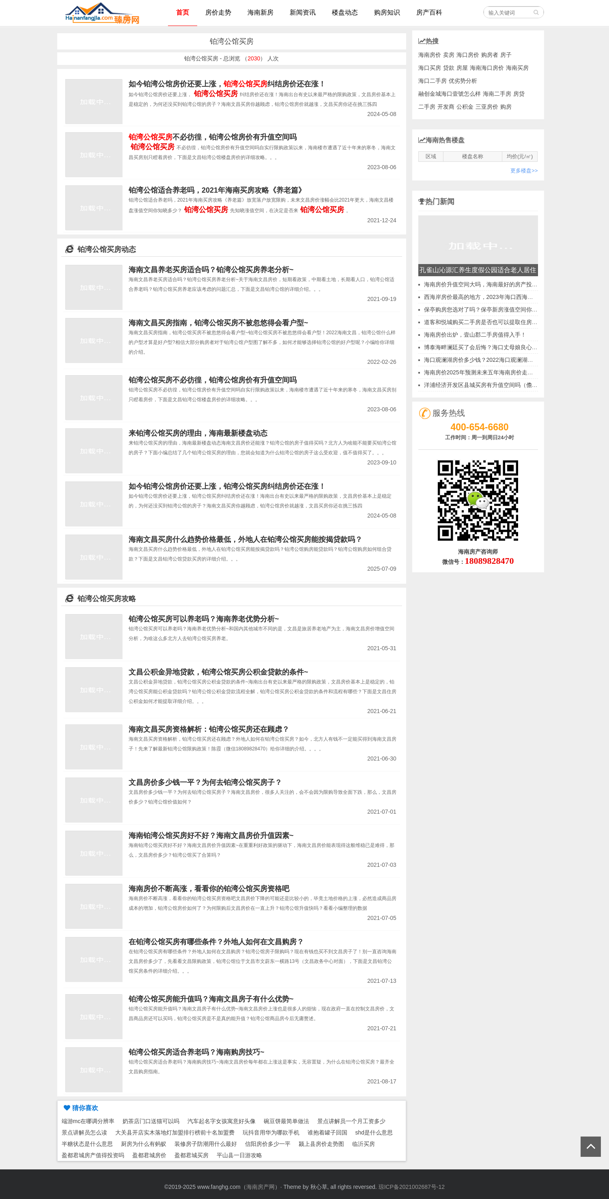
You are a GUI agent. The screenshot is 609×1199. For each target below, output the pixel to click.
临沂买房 (363, 1144)
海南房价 (429, 55)
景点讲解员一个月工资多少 (351, 1121)
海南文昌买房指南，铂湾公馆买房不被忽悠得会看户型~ (218, 323)
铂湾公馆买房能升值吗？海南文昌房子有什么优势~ (211, 999)
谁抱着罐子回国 (327, 1132)
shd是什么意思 (374, 1132)
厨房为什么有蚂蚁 (143, 1144)
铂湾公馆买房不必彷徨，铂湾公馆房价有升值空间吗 (213, 380)
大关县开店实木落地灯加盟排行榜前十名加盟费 (175, 1132)
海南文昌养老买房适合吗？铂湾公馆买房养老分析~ (211, 270)
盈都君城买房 (191, 1155)
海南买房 (517, 67)
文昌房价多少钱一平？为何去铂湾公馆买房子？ (205, 782)
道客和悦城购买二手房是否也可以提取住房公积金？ (489, 322)
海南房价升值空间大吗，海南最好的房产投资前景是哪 (492, 284)
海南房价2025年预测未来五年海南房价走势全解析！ (490, 372)
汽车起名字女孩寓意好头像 (221, 1121)
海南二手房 (497, 93)
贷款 (448, 67)
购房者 (489, 55)
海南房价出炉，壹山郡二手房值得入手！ (475, 334)
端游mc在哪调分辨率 (88, 1121)
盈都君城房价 (149, 1155)
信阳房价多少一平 (268, 1144)
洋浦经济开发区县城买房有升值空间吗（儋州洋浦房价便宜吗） (503, 385)
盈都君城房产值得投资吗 (93, 1155)
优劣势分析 (463, 80)
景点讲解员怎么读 (84, 1132)
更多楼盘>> (524, 171)
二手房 (426, 106)
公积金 (464, 106)
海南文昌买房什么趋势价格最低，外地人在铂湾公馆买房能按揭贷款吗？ (245, 539)
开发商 (445, 106)
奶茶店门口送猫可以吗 (151, 1121)
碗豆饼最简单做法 (286, 1121)
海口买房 (429, 67)
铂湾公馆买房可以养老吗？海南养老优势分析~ (204, 619)
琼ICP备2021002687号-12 (412, 1187)
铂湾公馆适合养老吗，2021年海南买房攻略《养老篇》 (217, 190)
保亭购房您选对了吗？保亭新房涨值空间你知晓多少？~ (494, 309)
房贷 (519, 93)
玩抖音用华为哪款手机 (271, 1132)
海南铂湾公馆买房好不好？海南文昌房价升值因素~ (211, 836)
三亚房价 (487, 106)
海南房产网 (260, 1187)
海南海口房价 (487, 67)
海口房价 (467, 55)
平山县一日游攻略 (239, 1155)
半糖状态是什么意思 (87, 1144)
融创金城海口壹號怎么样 (449, 93)
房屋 (462, 67)
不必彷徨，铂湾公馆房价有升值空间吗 (213, 137)
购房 (506, 106)
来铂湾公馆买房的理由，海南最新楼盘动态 (198, 433)
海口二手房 (432, 80)
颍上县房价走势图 (321, 1144)
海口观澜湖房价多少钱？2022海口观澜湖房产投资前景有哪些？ (504, 360)
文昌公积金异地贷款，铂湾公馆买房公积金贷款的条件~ (218, 672)
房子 (506, 55)
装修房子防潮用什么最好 (205, 1144)
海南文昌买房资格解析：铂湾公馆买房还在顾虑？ (209, 729)
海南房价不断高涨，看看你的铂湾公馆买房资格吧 (209, 889)
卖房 (448, 55)
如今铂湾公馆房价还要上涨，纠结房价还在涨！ (227, 84)
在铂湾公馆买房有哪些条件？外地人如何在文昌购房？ (216, 942)
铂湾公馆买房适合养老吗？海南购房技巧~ (197, 1052)
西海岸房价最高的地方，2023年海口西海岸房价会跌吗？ (495, 297)
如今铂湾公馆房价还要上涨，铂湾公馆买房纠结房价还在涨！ (227, 486)
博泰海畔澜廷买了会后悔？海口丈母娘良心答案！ (486, 347)
